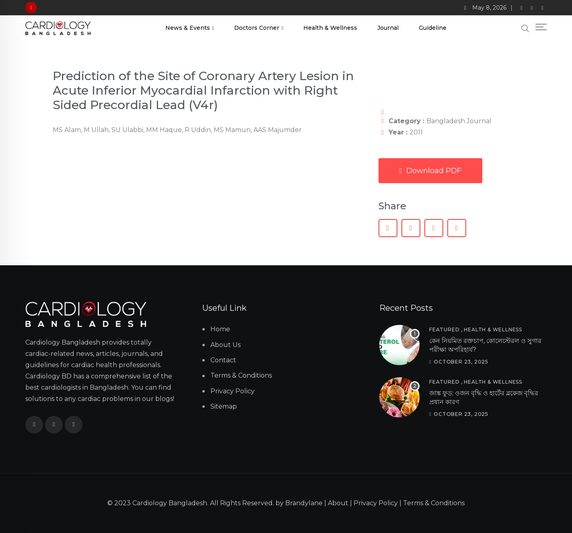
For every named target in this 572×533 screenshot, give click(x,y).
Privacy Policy (232, 391)
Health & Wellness (330, 27)
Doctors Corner (256, 27)
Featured (444, 329)
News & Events (187, 27)
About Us (225, 345)
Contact (223, 360)
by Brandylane (299, 503)
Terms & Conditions (241, 375)
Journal (388, 27)
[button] (388, 228)
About (338, 503)
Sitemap (223, 406)
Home (220, 329)
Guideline (432, 27)
